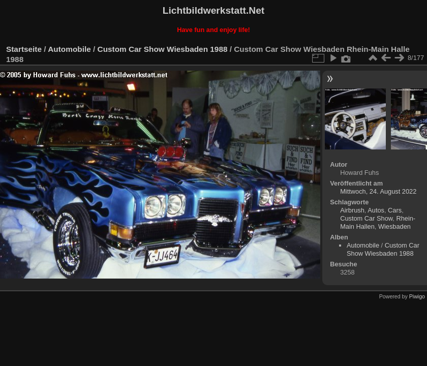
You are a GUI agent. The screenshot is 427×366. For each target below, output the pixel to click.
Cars (395, 210)
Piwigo (417, 296)
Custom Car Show (366, 218)
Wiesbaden (394, 226)
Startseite (24, 49)
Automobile (69, 49)
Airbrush (352, 210)
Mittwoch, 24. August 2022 (378, 191)
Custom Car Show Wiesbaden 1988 (163, 49)
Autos (376, 210)
